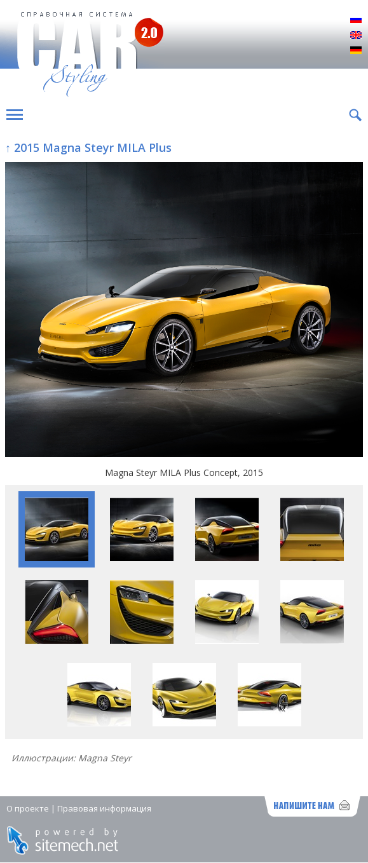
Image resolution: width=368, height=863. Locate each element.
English (356, 35)
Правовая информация (104, 808)
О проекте (27, 808)
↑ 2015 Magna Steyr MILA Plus (88, 147)
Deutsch (356, 51)
